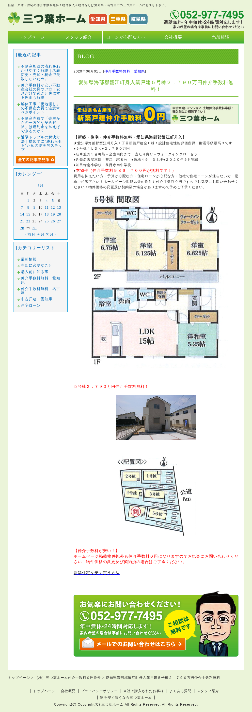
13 (59, 207)
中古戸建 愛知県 (36, 299)
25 (47, 221)
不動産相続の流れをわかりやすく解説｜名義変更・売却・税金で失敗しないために (40, 72)
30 (34, 228)
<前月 (30, 234)
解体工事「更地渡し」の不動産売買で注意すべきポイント (40, 108)
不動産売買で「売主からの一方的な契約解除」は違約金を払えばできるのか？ (40, 124)
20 (59, 214)
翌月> (51, 234)
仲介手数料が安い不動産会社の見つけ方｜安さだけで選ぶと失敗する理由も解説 (40, 91)
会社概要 (173, 37)
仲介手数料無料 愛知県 (124, 71)
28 (22, 228)
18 (47, 214)
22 (28, 221)
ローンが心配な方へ (126, 37)
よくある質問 (180, 691)
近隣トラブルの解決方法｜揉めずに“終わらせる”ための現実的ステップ (41, 143)
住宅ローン (31, 305)
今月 (41, 234)
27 (59, 221)
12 (53, 207)
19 (53, 214)
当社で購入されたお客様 (143, 691)
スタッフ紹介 (78, 37)
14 (22, 214)
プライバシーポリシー (99, 691)
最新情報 (29, 259)
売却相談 (220, 37)
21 (22, 221)
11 (47, 207)
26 (53, 221)
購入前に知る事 (34, 272)
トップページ (31, 37)
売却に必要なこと (36, 265)
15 (28, 214)
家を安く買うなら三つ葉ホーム (126, 697)
